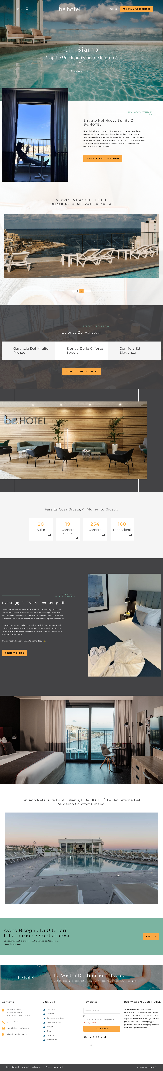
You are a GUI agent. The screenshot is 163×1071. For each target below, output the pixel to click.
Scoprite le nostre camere (103, 158)
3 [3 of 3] (85, 290)
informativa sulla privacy (103, 1019)
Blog (49, 1031)
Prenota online (14, 653)
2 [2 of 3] (81, 290)
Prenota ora (52, 1040)
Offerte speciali (54, 1022)
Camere (50, 1014)
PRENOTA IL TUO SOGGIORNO (136, 9)
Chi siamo (51, 1009)
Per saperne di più (81, 72)
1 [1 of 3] (77, 290)
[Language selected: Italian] (111, 9)
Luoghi (50, 1027)
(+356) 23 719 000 (14, 1022)
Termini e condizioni (54, 1067)
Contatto (151, 936)
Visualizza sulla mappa (17, 1034)
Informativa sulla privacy (32, 1067)
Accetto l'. (98, 1021)
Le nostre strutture (55, 1018)
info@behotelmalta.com (18, 1028)
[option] (146, 1069)
